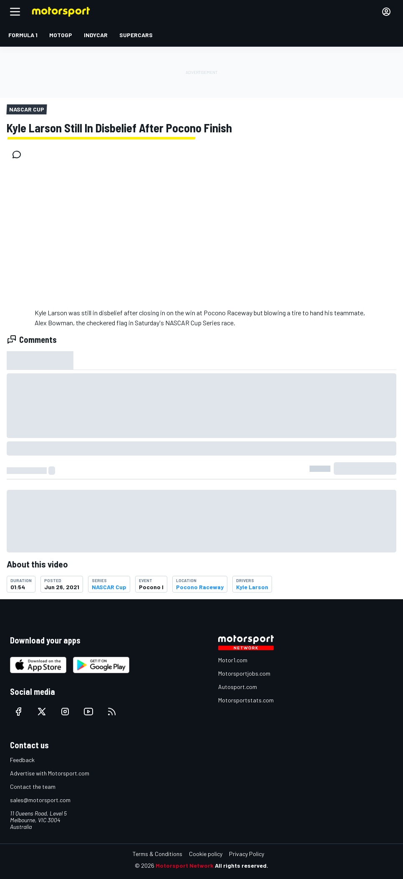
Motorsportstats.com (246, 700)
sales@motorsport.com (40, 799)
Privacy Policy (246, 853)
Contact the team (32, 786)
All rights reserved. (241, 865)
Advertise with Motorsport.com (49, 773)
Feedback (22, 759)
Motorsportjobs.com (244, 673)
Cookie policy (205, 853)
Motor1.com (232, 660)
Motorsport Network (185, 865)
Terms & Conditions (157, 853)
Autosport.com (237, 686)
